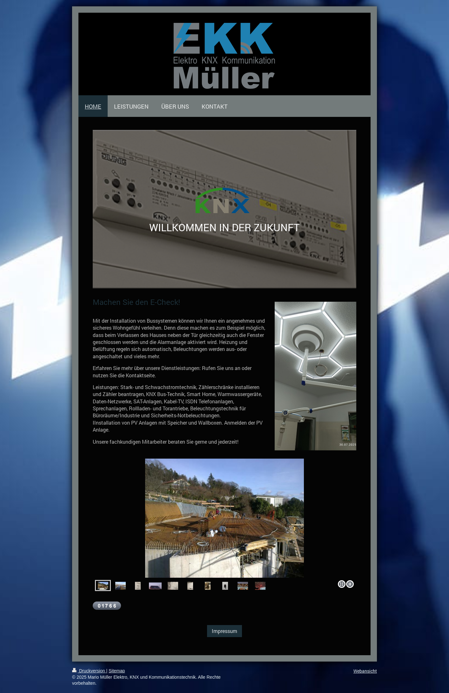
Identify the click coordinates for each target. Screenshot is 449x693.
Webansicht (365, 671)
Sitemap (117, 670)
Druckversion (89, 670)
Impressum (224, 631)
